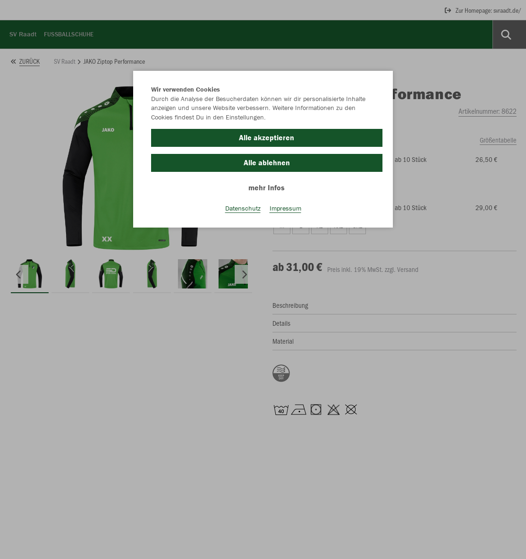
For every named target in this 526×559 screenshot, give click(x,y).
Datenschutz (243, 208)
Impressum (285, 208)
